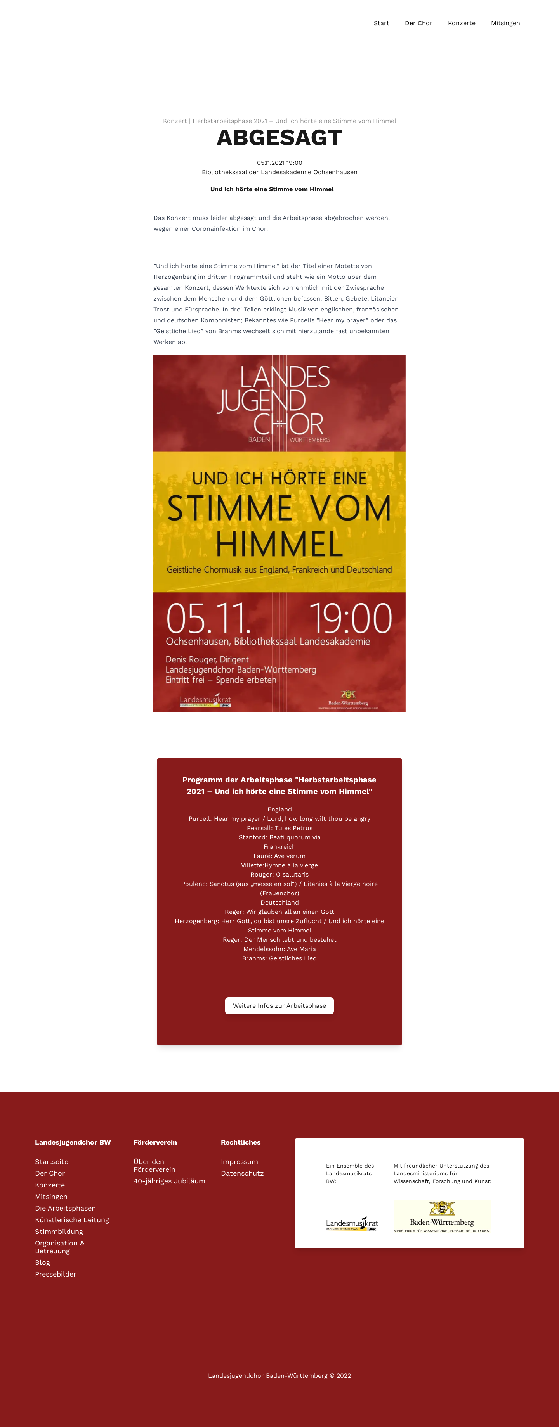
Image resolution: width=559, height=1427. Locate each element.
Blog (42, 1262)
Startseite (51, 1162)
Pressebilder (55, 1274)
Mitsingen (505, 23)
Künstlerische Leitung (72, 1220)
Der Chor (418, 23)
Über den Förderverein (154, 1165)
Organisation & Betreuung (59, 1247)
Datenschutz (242, 1173)
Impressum (239, 1162)
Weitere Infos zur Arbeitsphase (279, 1005)
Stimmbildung (59, 1231)
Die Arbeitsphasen (65, 1208)
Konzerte (462, 23)
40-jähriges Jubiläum (169, 1181)
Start (381, 23)
